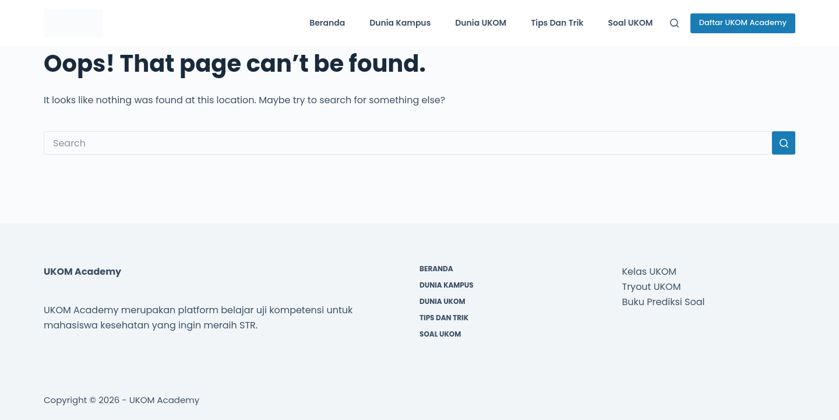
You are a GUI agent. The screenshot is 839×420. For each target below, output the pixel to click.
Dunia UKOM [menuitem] (480, 23)
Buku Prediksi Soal (663, 302)
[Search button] (783, 143)
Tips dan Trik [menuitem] (557, 23)
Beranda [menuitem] (327, 23)
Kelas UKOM (649, 271)
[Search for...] (408, 143)
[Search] (674, 23)
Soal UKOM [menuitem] (630, 23)
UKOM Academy (164, 400)
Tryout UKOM (651, 286)
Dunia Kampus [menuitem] (400, 23)
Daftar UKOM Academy (743, 22)
